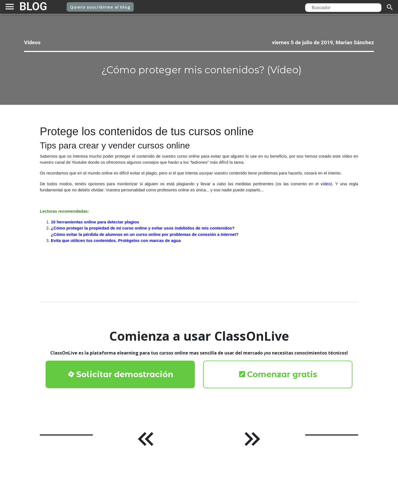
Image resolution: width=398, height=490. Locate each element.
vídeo (326, 192)
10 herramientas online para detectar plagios (98, 232)
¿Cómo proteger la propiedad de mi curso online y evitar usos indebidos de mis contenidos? (148, 239)
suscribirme (100, 7)
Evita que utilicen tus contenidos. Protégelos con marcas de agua (120, 252)
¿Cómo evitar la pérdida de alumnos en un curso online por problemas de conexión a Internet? (150, 245)
